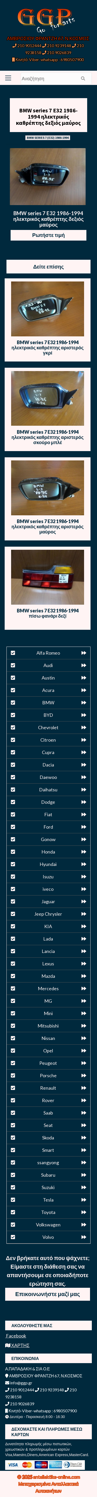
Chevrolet (48, 727)
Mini (48, 1013)
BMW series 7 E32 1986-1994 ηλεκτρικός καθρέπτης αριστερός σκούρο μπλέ (48, 437)
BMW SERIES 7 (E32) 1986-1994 (48, 138)
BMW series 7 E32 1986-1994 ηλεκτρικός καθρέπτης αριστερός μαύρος (48, 526)
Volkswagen (48, 1224)
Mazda (48, 976)
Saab (48, 1113)
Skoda (48, 1137)
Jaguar (48, 901)
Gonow (48, 839)
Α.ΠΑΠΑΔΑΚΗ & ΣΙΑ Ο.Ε (27, 1368)
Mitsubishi (48, 1026)
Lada (48, 939)
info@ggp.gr (18, 1382)
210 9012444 (26, 45)
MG (48, 1001)
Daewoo (48, 777)
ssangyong (48, 1162)
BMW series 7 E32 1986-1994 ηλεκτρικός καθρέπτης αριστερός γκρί (48, 347)
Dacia (48, 765)
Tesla (48, 1200)
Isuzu (48, 876)
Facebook (15, 1336)
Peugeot (48, 1063)
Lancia (48, 951)
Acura (48, 690)
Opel (48, 1050)
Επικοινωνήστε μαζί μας (47, 1293)
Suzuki (48, 1187)
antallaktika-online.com (56, 1477)
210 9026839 (56, 52)
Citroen (48, 740)
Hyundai (48, 864)
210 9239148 (56, 45)
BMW (48, 702)
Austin (48, 678)
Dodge (48, 802)
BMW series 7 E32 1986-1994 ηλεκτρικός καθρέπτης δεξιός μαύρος (48, 116)
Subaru (48, 1175)
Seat (48, 1125)
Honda (48, 852)
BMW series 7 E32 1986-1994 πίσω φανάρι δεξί (48, 613)
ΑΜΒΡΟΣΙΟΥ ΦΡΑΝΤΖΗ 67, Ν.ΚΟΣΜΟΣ (48, 38)
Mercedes (48, 988)
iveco (48, 889)
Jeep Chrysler (48, 914)
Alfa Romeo (48, 653)
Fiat (48, 814)
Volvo (48, 1237)
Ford (48, 827)
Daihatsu (48, 789)
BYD (48, 715)
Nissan (48, 1038)
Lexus (48, 963)
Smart (48, 1150)
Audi (48, 665)
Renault (48, 1088)
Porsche (48, 1075)
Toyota (48, 1212)
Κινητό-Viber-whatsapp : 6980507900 (48, 59)
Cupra (48, 752)
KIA (48, 926)
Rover (48, 1100)
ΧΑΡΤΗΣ (17, 1345)
